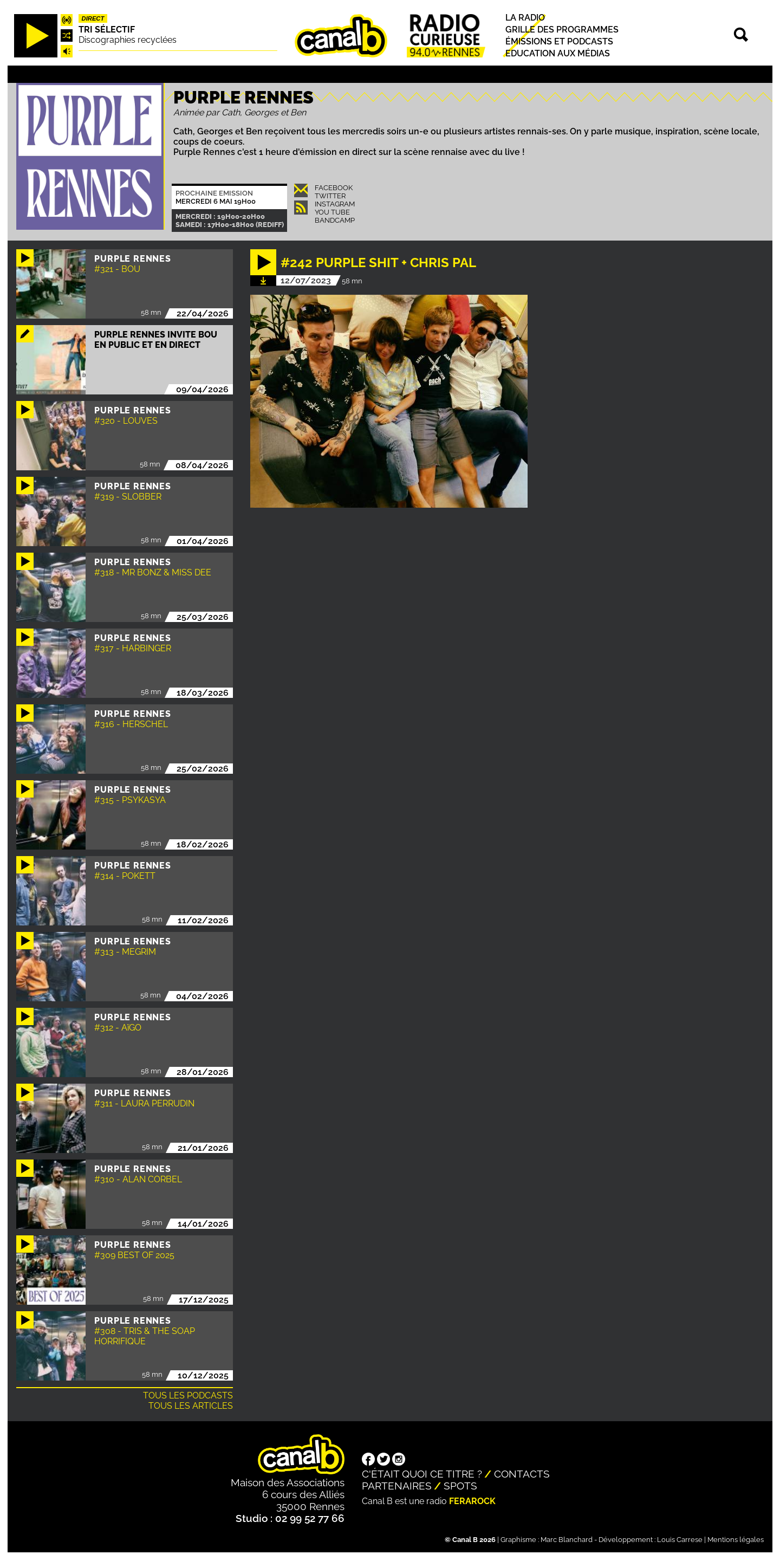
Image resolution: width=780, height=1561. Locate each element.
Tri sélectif (107, 29)
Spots (460, 1486)
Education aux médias (557, 53)
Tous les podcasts (188, 1395)
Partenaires (397, 1486)
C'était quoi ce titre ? (422, 1474)
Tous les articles (190, 1406)
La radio (525, 17)
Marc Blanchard (567, 1540)
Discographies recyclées (128, 40)
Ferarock (472, 1501)
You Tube (332, 212)
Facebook (334, 188)
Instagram (335, 204)
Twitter (330, 196)
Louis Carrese (680, 1540)
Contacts (522, 1474)
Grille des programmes (562, 29)
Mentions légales (735, 1540)
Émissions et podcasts (559, 41)
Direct (93, 18)
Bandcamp (335, 220)
